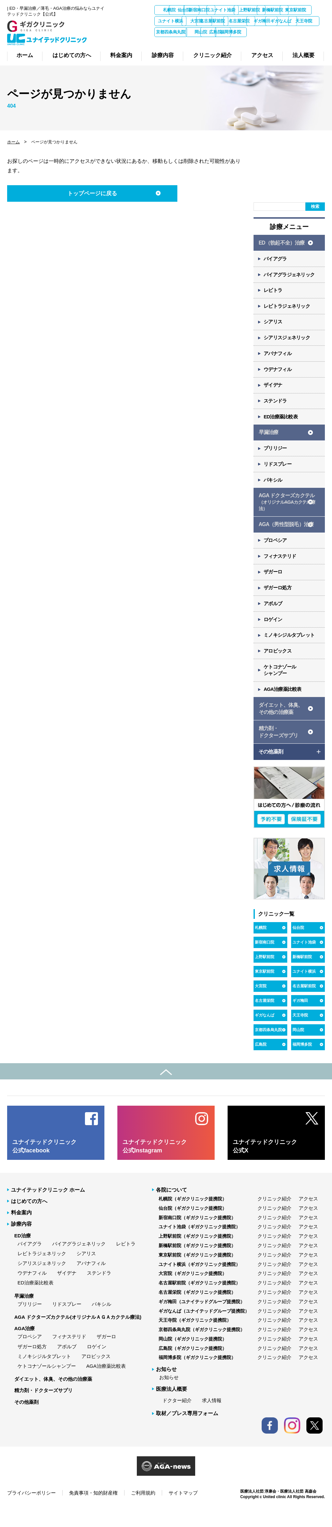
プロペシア (275, 553)
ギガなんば (239, 32)
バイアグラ (275, 263)
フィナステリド (280, 569)
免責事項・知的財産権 (93, 1510)
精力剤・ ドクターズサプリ (278, 749)
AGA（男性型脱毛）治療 (286, 536)
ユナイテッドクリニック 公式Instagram (155, 1164)
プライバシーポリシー (31, 1510)
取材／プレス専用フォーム (187, 1431)
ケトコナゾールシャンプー (47, 1383)
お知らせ (169, 1395)
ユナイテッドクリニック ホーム (48, 1207)
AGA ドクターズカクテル (286, 513)
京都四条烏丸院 (308, 32)
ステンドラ (275, 409)
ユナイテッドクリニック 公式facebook (44, 1164)
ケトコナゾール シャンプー (280, 686)
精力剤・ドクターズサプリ (43, 1408)
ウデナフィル (278, 377)
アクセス (308, 1216)
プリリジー (275, 458)
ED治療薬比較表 (281, 425)
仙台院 (205, 9)
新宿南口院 (239, 9)
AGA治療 (24, 1346)
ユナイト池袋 (274, 9)
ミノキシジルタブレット (289, 650)
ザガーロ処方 (278, 601)
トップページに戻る (87, 198)
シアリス (273, 328)
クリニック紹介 (274, 1216)
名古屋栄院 (171, 32)
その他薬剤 (26, 1419)
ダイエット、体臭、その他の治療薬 (53, 1396)
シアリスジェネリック (287, 344)
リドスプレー (278, 474)
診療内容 (21, 1241)
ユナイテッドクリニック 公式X (265, 1164)
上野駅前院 (308, 9)
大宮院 (274, 20)
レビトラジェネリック (287, 312)
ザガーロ (273, 585)
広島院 (205, 43)
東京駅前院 (205, 20)
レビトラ (273, 296)
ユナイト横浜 (239, 20)
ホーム (13, 146)
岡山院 (171, 43)
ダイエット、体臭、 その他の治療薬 (280, 725)
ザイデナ (273, 393)
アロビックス (278, 666)
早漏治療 (268, 441)
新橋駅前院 (171, 20)
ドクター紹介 (177, 1418)
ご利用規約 (143, 1510)
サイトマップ (183, 1510)
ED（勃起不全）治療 (281, 247)
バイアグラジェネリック (289, 280)
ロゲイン (273, 634)
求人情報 (211, 1418)
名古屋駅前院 (308, 20)
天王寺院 (274, 32)
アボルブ (273, 617)
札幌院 (171, 9)
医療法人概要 (171, 1406)
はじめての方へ (29, 1218)
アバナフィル (278, 361)
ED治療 (22, 1253)
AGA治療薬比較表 (283, 705)
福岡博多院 (239, 43)
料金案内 (21, 1230)
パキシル (273, 491)
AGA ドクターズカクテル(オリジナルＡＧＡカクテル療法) (77, 1334)
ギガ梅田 (205, 32)
